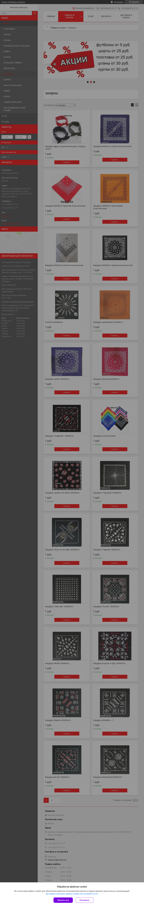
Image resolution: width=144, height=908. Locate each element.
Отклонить (84, 900)
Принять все (63, 900)
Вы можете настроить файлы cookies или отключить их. (71, 894)
